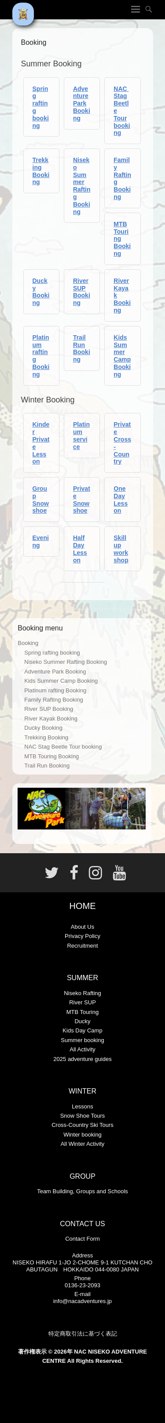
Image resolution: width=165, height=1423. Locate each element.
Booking (28, 643)
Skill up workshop (121, 548)
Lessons (82, 1106)
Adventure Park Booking (81, 103)
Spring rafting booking (52, 652)
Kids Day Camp (82, 1030)
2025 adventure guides (82, 1059)
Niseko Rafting (82, 993)
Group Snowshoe (41, 499)
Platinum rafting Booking (55, 690)
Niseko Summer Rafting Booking (82, 185)
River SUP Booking (81, 291)
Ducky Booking (41, 291)
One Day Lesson (121, 499)
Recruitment (82, 945)
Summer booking (82, 1040)
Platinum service (81, 435)
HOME (83, 906)
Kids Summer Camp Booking (122, 356)
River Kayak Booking (50, 718)
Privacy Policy (82, 936)
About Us (82, 926)
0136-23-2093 (82, 1285)
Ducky (82, 1021)
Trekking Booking (41, 170)
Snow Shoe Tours (82, 1115)
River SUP (82, 1002)
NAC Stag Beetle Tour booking (63, 746)
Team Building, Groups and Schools (82, 1191)
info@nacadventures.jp (82, 1301)
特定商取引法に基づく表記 (82, 1333)
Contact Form (82, 1238)
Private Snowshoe (81, 499)
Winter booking (82, 1134)
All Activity (82, 1049)
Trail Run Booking (81, 348)
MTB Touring (82, 1012)
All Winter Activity (83, 1144)
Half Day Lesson (80, 548)
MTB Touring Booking (51, 756)
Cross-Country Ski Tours (82, 1125)
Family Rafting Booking (53, 699)
